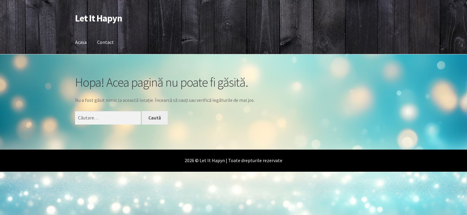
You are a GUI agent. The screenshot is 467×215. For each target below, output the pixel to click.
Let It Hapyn (98, 18)
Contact (105, 42)
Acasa (81, 42)
